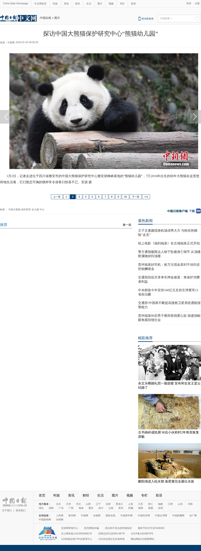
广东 (61, 508)
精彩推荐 (145, 338)
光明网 (59, 519)
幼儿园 (35, 209)
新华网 (72, 515)
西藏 (130, 508)
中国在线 (45, 17)
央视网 (96, 515)
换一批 (127, 224)
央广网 (193, 515)
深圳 (160, 508)
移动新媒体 (148, 18)
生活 (88, 3)
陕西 (140, 508)
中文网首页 (40, 3)
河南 (190, 504)
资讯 (66, 3)
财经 (77, 3)
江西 (170, 504)
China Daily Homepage (15, 3)
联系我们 (21, 510)
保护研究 (26, 209)
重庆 (91, 508)
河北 (78, 504)
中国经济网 (144, 515)
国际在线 (110, 515)
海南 (81, 508)
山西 (88, 504)
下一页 (135, 196)
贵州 (120, 508)
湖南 (51, 508)
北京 (58, 504)
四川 (100, 508)
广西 (71, 508)
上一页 (57, 196)
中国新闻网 (45, 519)
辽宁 (98, 504)
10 (125, 196)
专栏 (122, 3)
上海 (130, 504)
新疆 (150, 508)
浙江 (150, 504)
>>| (146, 196)
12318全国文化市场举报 (111, 539)
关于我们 (7, 510)
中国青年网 (126, 515)
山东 (180, 504)
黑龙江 (119, 504)
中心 (42, 209)
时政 (55, 3)
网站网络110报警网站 (142, 539)
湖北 (41, 508)
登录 (188, 3)
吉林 (108, 504)
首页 (42, 495)
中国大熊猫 (14, 209)
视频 (111, 3)
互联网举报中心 (69, 528)
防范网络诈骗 (91, 528)
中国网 (84, 515)
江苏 (140, 504)
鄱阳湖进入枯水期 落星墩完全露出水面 (166, 481)
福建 (160, 504)
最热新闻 (145, 221)
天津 (68, 504)
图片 (99, 3)
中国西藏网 (178, 515)
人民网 (59, 515)
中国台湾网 (161, 515)
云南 (110, 508)
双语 (133, 3)
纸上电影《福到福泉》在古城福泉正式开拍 (169, 243)
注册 (197, 3)
